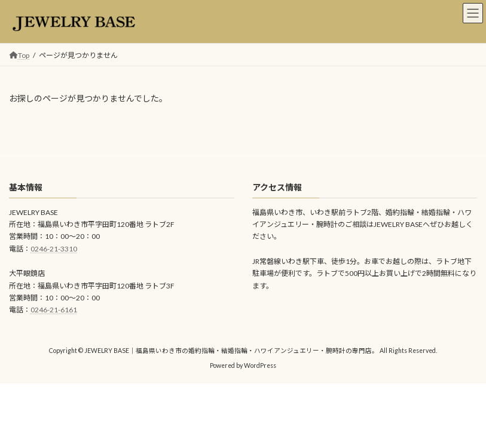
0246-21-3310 (53, 248)
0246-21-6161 (53, 309)
